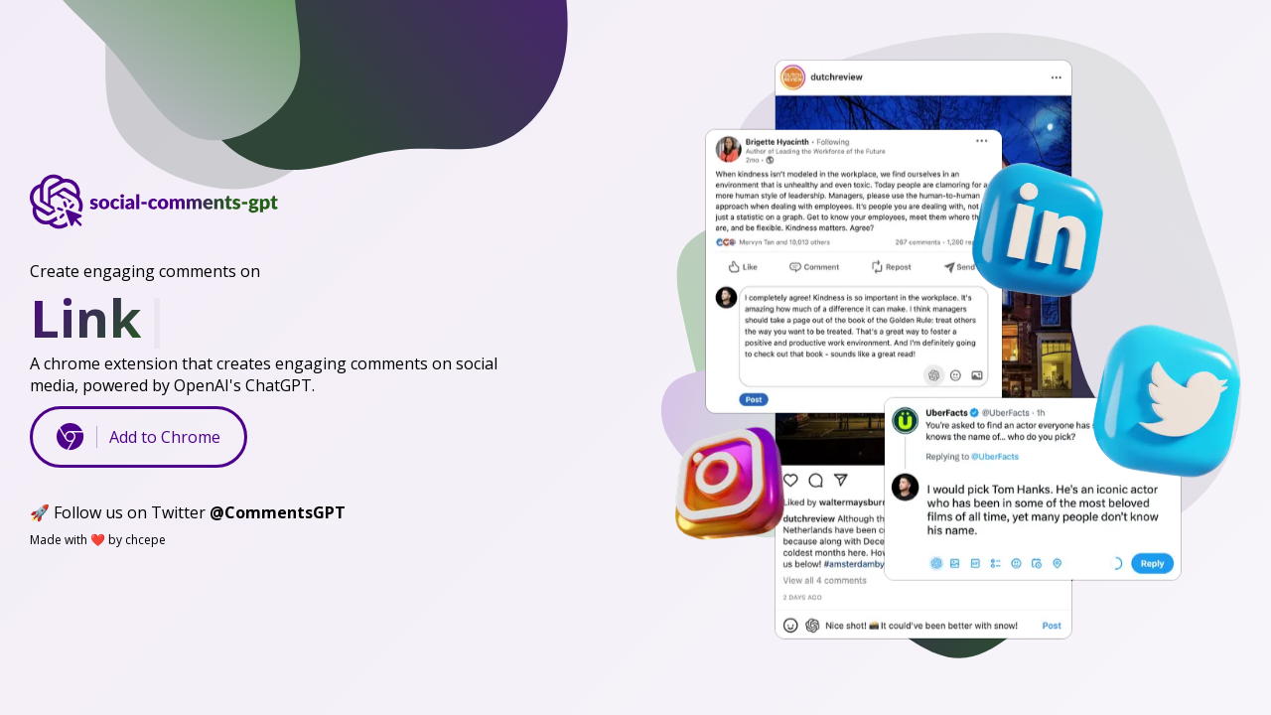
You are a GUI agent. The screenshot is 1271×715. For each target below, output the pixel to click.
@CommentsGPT (278, 512)
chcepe (145, 539)
